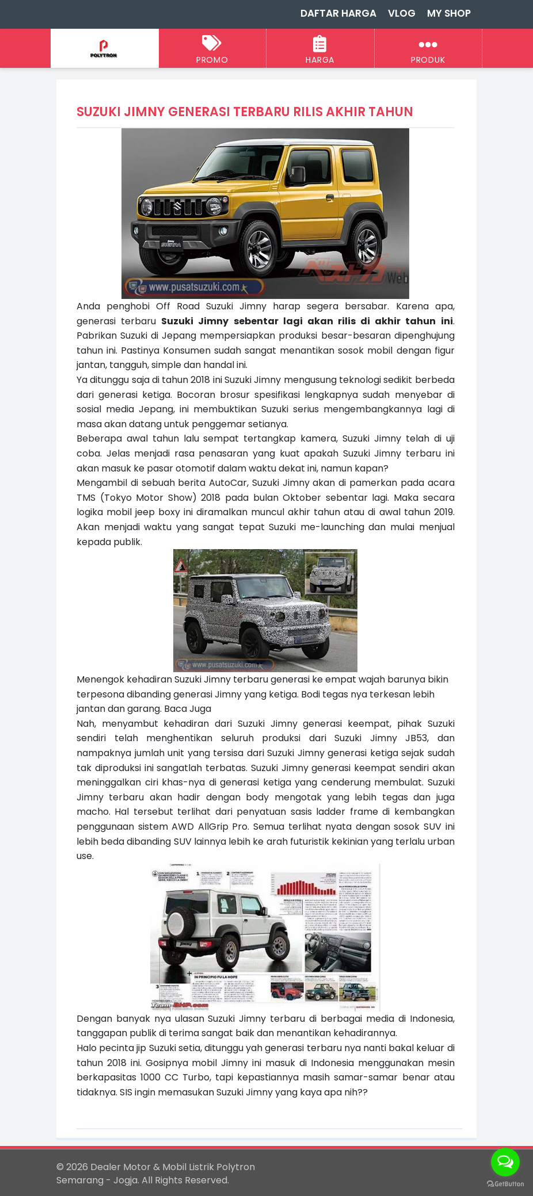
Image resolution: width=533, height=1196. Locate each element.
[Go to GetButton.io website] (505, 1184)
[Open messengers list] (505, 1162)
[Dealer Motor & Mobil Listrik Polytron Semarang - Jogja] (104, 49)
